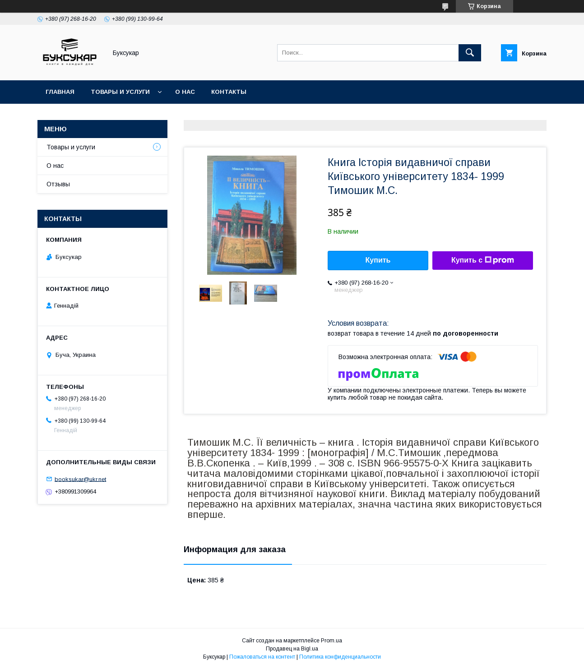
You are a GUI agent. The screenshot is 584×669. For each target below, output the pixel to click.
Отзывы (58, 184)
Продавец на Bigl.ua (292, 649)
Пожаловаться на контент (262, 657)
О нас (185, 91)
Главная (60, 91)
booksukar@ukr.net (80, 478)
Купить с (482, 260)
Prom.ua (331, 640)
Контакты (228, 91)
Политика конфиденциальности (340, 657)
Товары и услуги (120, 91)
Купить (378, 260)
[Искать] (470, 52)
